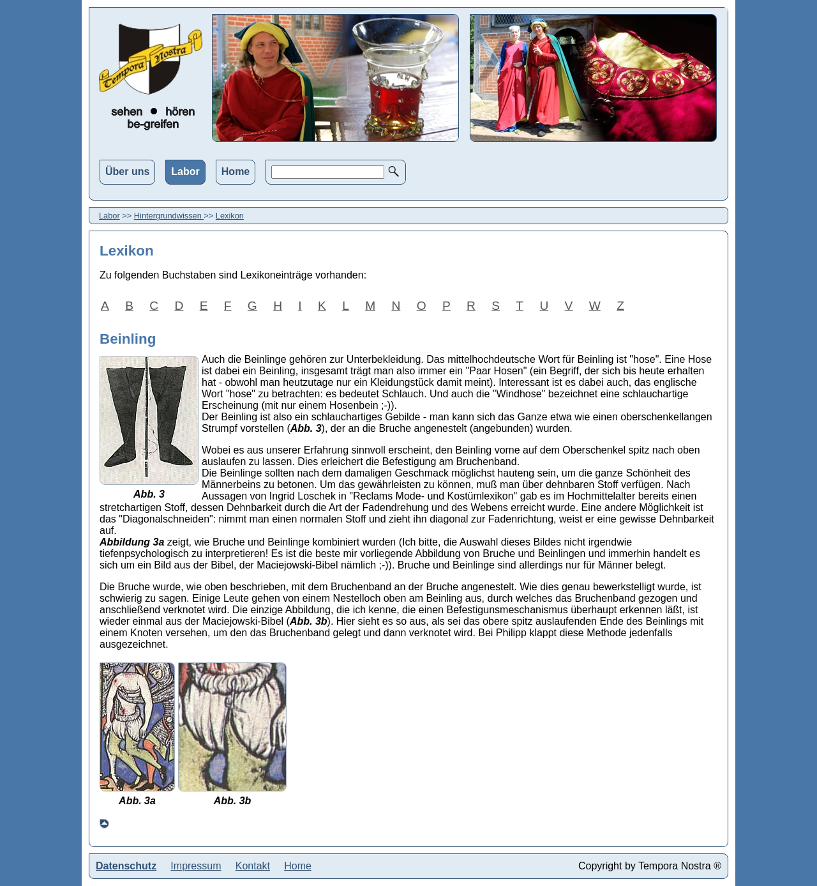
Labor (185, 171)
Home (235, 171)
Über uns (127, 171)
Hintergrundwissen (169, 215)
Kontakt (253, 865)
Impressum (195, 865)
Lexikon (230, 215)
